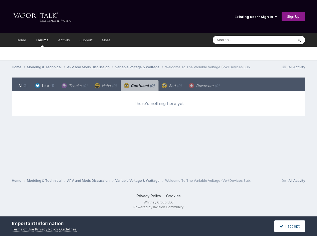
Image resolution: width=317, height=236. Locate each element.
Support (86, 40)
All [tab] (23, 85)
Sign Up (293, 16)
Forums (42, 42)
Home (21, 40)
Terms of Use (23, 229)
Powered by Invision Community (158, 207)
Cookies (173, 196)
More (106, 40)
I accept (290, 226)
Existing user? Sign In (256, 17)
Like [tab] (44, 85)
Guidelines (68, 229)
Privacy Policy (149, 196)
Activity (64, 40)
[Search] (239, 40)
